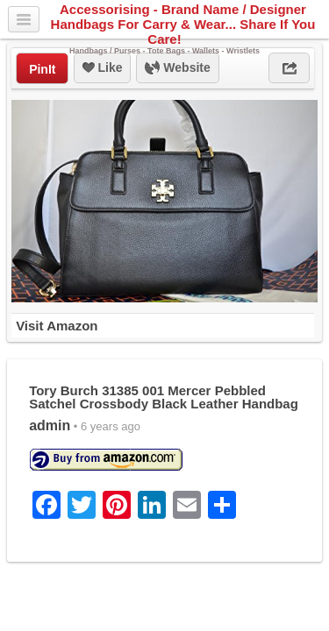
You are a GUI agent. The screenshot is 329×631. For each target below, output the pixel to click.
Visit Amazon (56, 325)
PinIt (42, 69)
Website (177, 68)
